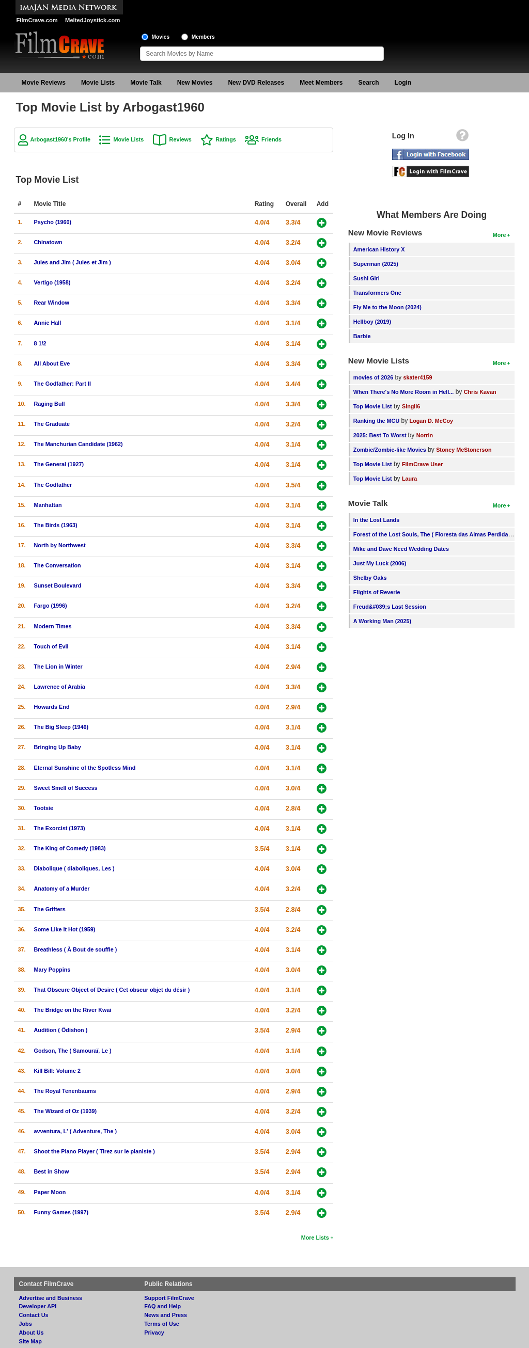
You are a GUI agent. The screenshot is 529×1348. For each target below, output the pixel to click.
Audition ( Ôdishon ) (61, 1030)
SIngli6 (411, 406)
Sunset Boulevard (58, 585)
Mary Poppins (52, 969)
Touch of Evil (51, 646)
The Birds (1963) (55, 525)
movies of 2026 (373, 377)
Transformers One (377, 293)
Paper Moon (50, 1192)
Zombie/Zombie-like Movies (389, 450)
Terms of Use (161, 1324)
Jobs (25, 1324)
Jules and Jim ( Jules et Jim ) (72, 262)
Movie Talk (145, 82)
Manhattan (48, 505)
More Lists (315, 1237)
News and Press (165, 1315)
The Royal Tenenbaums (65, 1091)
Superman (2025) (375, 264)
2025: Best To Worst (380, 435)
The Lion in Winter (58, 666)
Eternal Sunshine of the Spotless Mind (85, 768)
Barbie (362, 336)
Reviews (180, 139)
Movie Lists (98, 82)
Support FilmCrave (169, 1298)
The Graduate (52, 424)
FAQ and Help (162, 1306)
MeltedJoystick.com (92, 20)
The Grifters (50, 909)
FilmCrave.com (37, 20)
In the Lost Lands (376, 520)
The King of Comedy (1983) (70, 848)
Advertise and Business (50, 1298)
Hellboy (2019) (372, 322)
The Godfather (53, 485)
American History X (379, 249)
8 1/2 (40, 343)
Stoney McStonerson (463, 450)
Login (403, 82)
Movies (161, 37)
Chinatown (48, 242)
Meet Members (321, 82)
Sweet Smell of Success (66, 788)
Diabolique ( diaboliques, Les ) (74, 868)
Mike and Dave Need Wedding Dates (401, 549)
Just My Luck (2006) (380, 563)
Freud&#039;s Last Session (389, 607)
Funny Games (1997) (61, 1212)
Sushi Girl (366, 278)
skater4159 (417, 377)
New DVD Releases (256, 82)
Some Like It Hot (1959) (65, 929)
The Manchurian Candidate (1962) (78, 444)
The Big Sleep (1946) (61, 727)
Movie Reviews (44, 82)
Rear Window (51, 302)
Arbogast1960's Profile (60, 139)
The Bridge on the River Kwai (73, 1010)
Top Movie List (372, 406)
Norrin (424, 435)
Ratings (225, 139)
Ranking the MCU (376, 421)
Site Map (30, 1341)
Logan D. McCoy (432, 421)
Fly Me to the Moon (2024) (387, 307)
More (499, 235)
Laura (409, 478)
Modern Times (53, 626)
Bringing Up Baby (57, 747)
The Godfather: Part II (62, 383)
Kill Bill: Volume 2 (57, 1071)
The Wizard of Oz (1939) (65, 1111)
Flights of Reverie (376, 592)
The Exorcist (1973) (59, 828)
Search (369, 82)
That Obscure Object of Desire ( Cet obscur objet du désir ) (112, 990)
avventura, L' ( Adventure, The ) (75, 1131)
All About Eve (52, 363)
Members (203, 37)
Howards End (52, 707)
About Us (31, 1332)
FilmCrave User (422, 464)
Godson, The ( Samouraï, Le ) (73, 1051)
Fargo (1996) (50, 605)
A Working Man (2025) (382, 621)
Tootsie (44, 808)
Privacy (154, 1332)
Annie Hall (47, 323)
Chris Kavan (480, 392)
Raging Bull (49, 404)
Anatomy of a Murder (62, 888)
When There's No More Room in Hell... (403, 392)
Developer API (38, 1306)
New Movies (195, 82)
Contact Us (34, 1315)
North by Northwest (60, 545)
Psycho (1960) (53, 222)
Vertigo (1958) (52, 282)
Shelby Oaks (370, 578)
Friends (271, 139)
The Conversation (57, 565)
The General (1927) (59, 464)
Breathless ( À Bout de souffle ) (75, 949)
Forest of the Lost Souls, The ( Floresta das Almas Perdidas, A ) (437, 534)
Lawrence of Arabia (59, 687)
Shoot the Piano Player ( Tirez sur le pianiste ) (94, 1151)
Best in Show (51, 1171)
